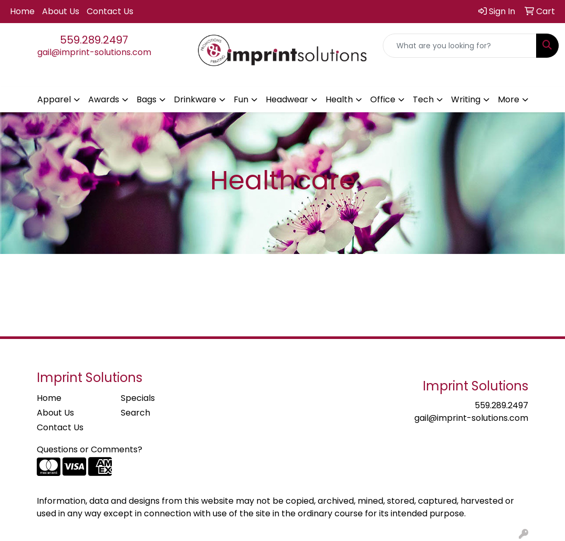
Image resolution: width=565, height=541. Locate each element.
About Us (60, 11)
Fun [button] (241, 99)
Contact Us (110, 11)
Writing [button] (465, 99)
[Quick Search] (460, 46)
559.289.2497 (94, 40)
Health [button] (339, 99)
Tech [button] (423, 99)
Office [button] (382, 99)
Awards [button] (103, 99)
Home (22, 11)
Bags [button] (146, 99)
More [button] (508, 99)
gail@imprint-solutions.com (94, 52)
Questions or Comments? (89, 449)
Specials (138, 398)
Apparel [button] (54, 99)
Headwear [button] (287, 99)
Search (135, 413)
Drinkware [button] (195, 99)
